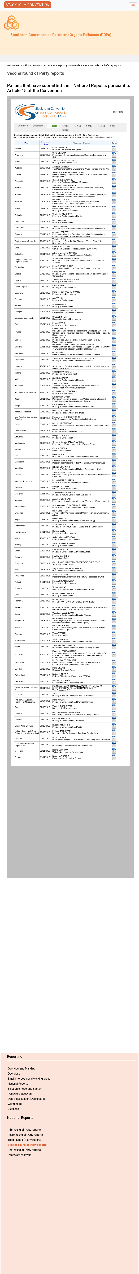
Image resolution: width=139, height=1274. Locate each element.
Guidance (13, 1109)
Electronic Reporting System (25, 1088)
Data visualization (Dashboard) (26, 1098)
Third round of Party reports (24, 1139)
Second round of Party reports (27, 1144)
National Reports (18, 1083)
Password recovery (20, 1155)
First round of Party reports (24, 1150)
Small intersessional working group (29, 1078)
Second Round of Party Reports (105, 65)
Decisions (14, 1073)
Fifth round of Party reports (24, 1129)
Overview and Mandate (22, 1068)
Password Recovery (20, 1093)
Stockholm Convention (31, 65)
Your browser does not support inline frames (70, 487)
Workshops (15, 1103)
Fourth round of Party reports (25, 1134)
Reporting (63, 65)
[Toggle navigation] (133, 5)
